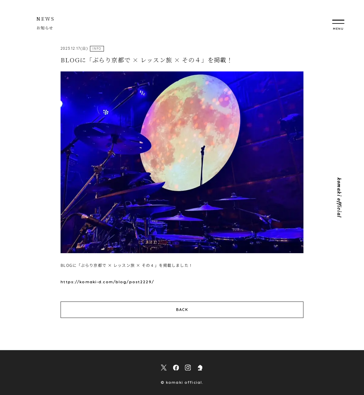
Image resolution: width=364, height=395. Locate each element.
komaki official (338, 198)
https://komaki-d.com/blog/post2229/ (107, 281)
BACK (182, 309)
